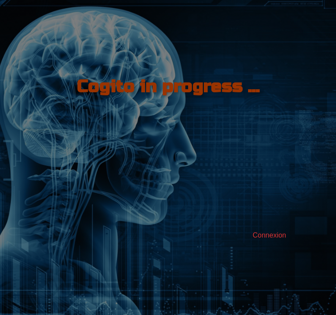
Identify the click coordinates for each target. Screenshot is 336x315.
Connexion (270, 235)
